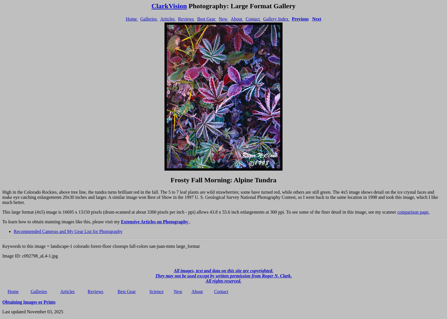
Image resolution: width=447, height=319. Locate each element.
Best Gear (207, 19)
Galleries (149, 19)
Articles (168, 19)
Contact (253, 19)
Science (156, 291)
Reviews (186, 19)
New (223, 19)
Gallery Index (276, 19)
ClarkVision (169, 6)
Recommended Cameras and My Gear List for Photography (68, 231)
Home (132, 19)
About (237, 19)
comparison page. (413, 212)
